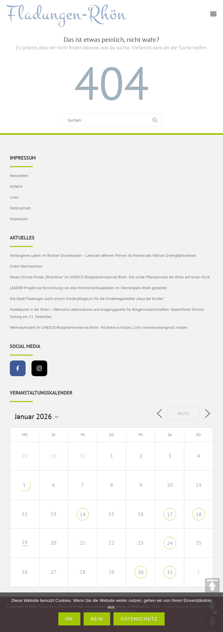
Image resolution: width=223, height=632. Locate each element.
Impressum (19, 218)
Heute (183, 413)
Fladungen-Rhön (66, 14)
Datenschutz (20, 207)
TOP (212, 585)
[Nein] (215, 612)
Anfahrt (16, 186)
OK (69, 619)
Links (14, 197)
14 (83, 514)
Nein (97, 619)
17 (170, 514)
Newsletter (19, 175)
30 (53, 456)
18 (199, 514)
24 (170, 543)
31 (170, 572)
